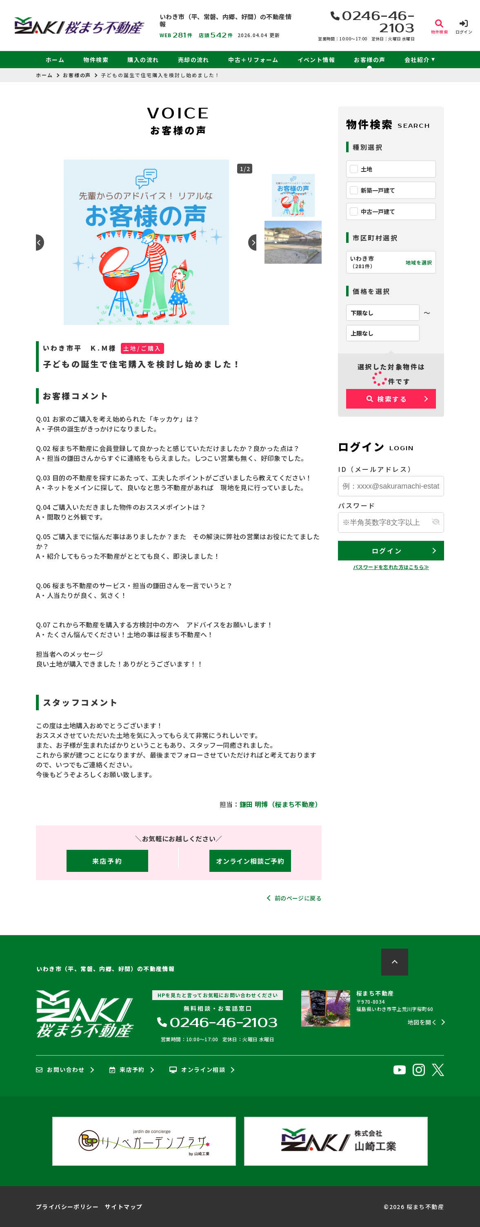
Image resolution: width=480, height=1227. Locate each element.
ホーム (55, 60)
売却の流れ (193, 60)
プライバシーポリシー (67, 1206)
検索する (387, 399)
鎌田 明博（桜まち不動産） (281, 804)
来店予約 (107, 861)
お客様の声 (369, 60)
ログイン (387, 551)
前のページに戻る (298, 898)
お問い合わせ (60, 1070)
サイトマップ (123, 1206)
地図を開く (422, 1022)
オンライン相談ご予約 (250, 861)
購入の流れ (143, 60)
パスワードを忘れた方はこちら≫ (391, 566)
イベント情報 (316, 60)
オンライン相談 (197, 1070)
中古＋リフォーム (253, 60)
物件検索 (96, 60)
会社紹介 (417, 60)
